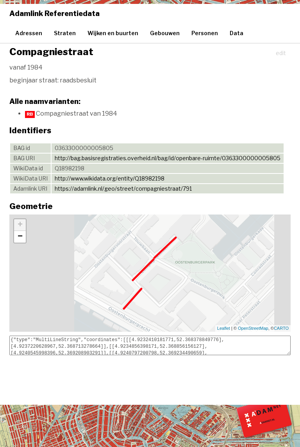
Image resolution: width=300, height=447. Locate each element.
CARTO (281, 328)
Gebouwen (165, 33)
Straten (65, 33)
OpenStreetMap (253, 328)
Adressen (28, 33)
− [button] (20, 237)
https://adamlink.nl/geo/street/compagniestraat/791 (123, 188)
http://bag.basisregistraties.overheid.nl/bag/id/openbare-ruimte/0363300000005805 (167, 158)
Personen (204, 33)
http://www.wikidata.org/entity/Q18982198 (109, 178)
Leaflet (223, 328)
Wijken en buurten (113, 33)
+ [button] (20, 225)
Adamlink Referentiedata (54, 13)
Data (236, 33)
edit (281, 53)
